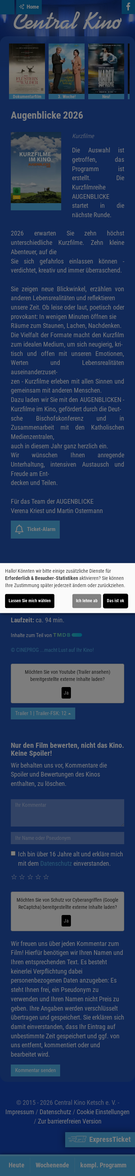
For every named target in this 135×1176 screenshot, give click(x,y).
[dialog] (67, 588)
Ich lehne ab (87, 600)
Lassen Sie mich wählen (30, 600)
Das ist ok (115, 600)
